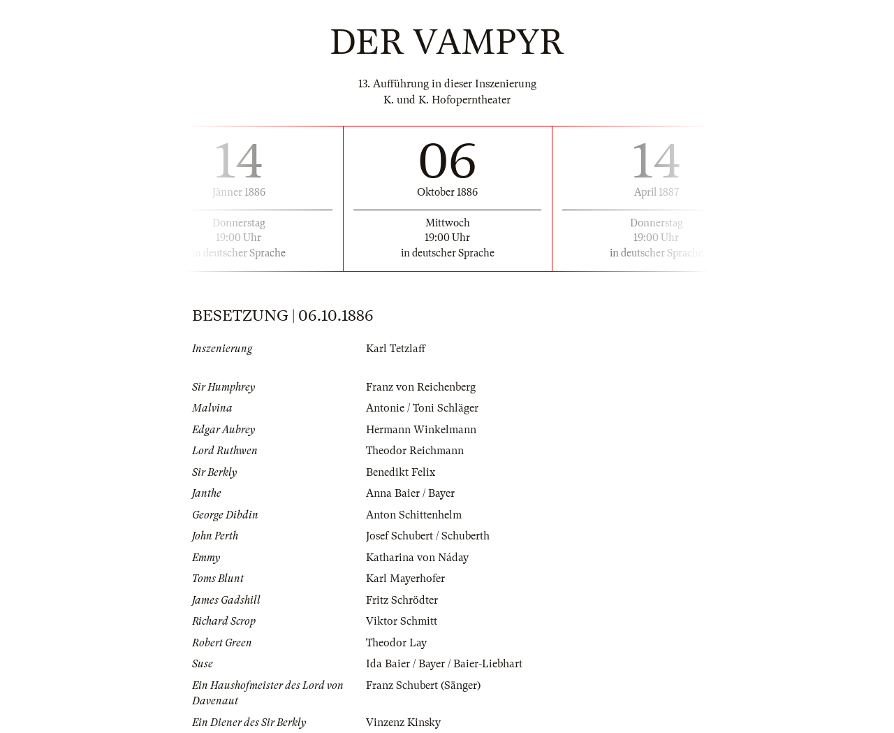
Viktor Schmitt (401, 621)
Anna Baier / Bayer (410, 493)
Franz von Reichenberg (421, 387)
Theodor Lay (396, 643)
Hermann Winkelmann (421, 429)
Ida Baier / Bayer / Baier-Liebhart (444, 664)
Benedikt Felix (400, 472)
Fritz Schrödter (402, 600)
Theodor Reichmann (415, 450)
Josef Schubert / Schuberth (428, 536)
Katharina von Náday (417, 557)
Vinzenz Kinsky (403, 722)
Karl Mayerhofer (405, 578)
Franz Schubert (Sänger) (423, 685)
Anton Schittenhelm (414, 515)
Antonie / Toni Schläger (422, 408)
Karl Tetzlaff (395, 348)
